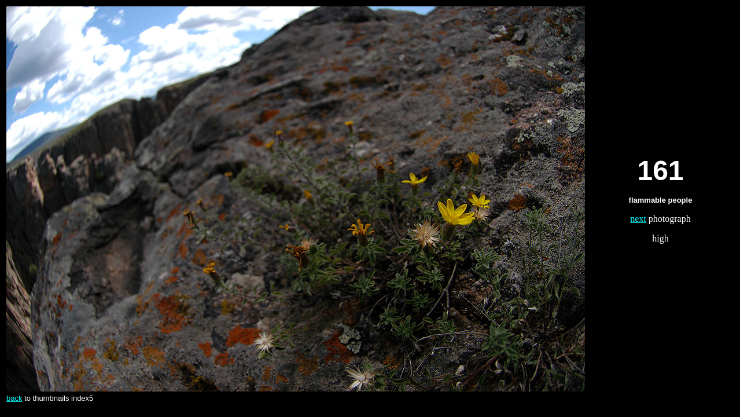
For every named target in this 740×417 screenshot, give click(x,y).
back (14, 398)
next (638, 219)
